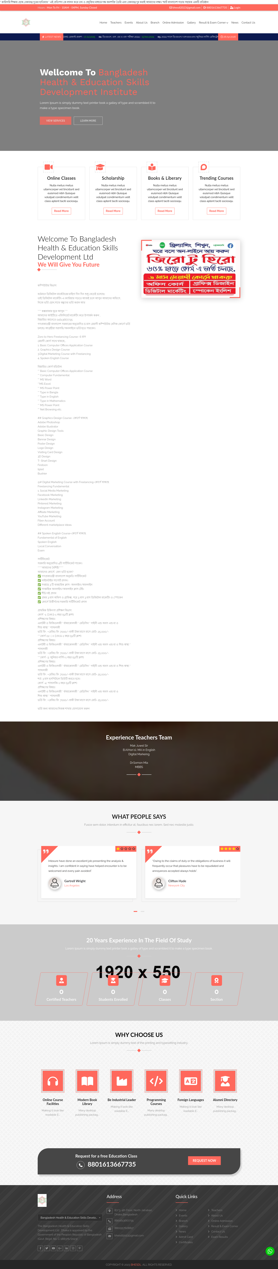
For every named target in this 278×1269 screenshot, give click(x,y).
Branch (155, 22)
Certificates (184, 1242)
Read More (61, 211)
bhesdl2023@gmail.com (185, 7)
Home (103, 22)
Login (235, 7)
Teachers (116, 22)
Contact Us (248, 22)
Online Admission (173, 22)
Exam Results (218, 1237)
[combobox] (70, 1217)
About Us (141, 22)
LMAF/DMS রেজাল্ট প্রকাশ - (78, 36)
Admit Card (184, 1237)
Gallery (191, 22)
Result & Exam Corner (213, 22)
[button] (135, 911)
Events (129, 22)
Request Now (204, 1160)
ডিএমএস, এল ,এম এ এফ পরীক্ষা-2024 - (131, 36)
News (234, 22)
